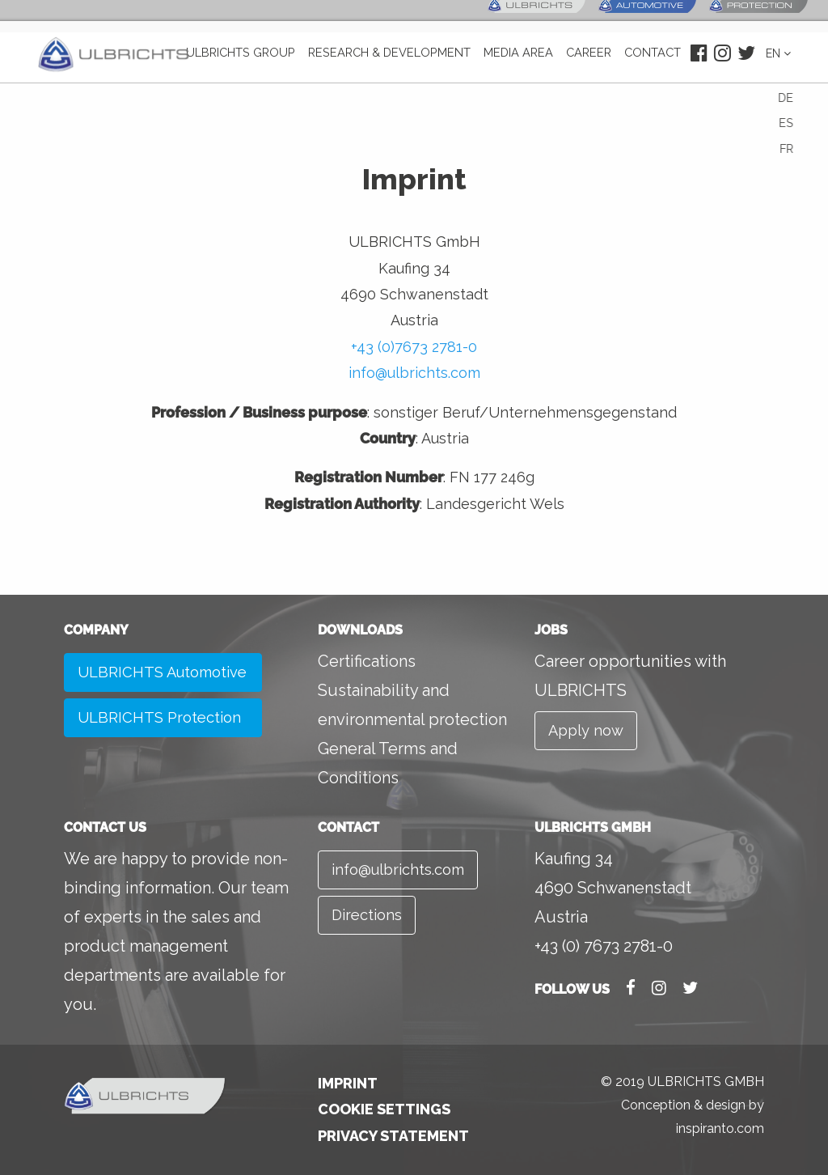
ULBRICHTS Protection (165, 763)
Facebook (694, 65)
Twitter (742, 65)
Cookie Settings (384, 1109)
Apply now (588, 732)
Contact (650, 64)
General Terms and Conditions (388, 763)
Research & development (398, 64)
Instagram (718, 65)
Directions (370, 920)
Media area (521, 64)
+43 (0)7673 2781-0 (414, 346)
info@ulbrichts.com (414, 372)
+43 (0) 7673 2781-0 (603, 946)
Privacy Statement (393, 1135)
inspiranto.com (720, 1128)
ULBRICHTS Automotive (124, 694)
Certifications (367, 661)
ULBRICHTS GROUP (256, 64)
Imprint (348, 1083)
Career (588, 64)
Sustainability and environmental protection (412, 705)
